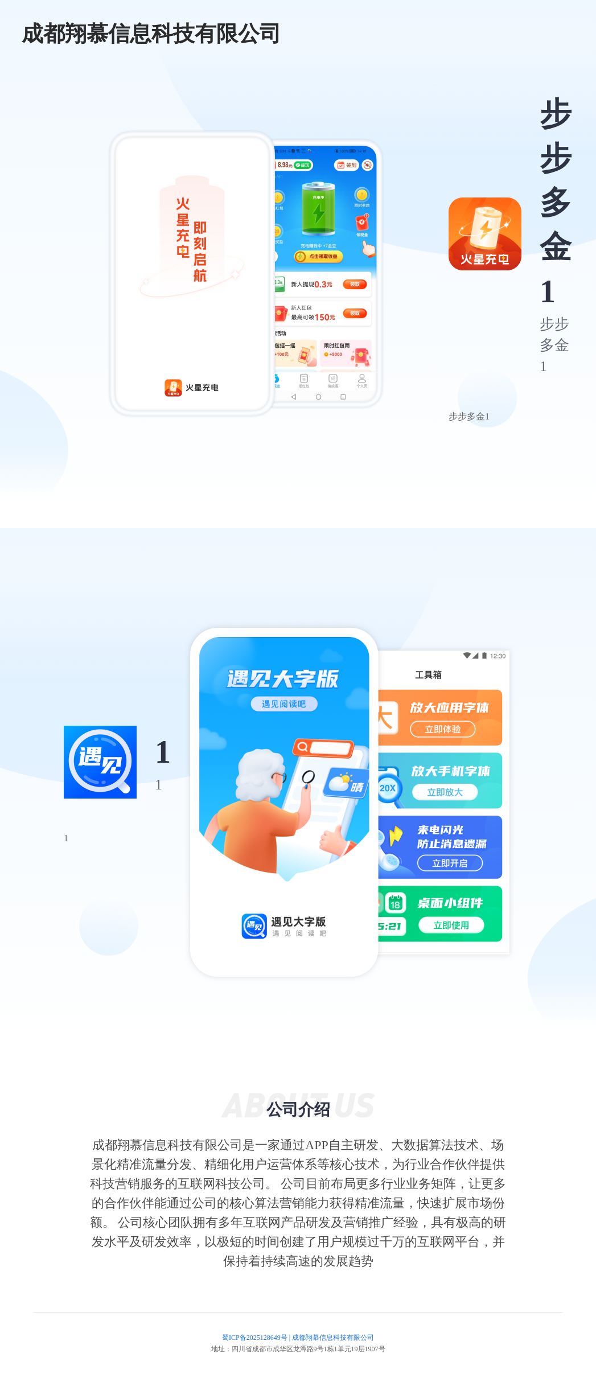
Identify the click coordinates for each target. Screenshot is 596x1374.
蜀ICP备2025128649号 (254, 1338)
